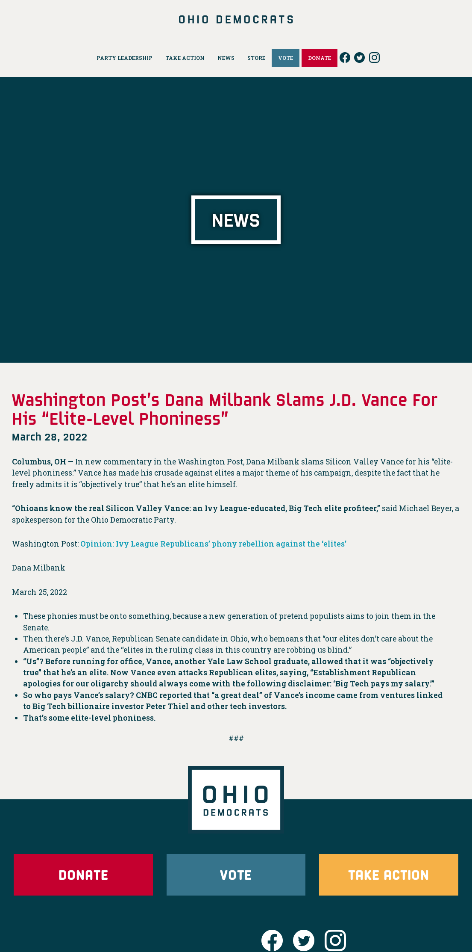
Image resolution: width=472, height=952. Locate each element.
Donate (83, 874)
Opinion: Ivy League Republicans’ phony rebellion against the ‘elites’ (213, 544)
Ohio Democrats (236, 19)
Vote (236, 874)
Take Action (388, 874)
